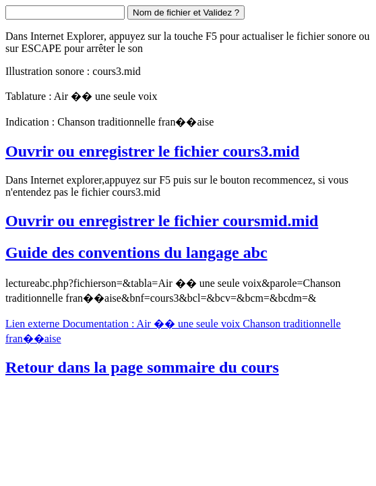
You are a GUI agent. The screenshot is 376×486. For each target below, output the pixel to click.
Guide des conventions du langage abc (136, 252)
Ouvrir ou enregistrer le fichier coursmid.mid (161, 221)
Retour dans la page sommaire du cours (142, 367)
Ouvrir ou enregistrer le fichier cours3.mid (152, 151)
